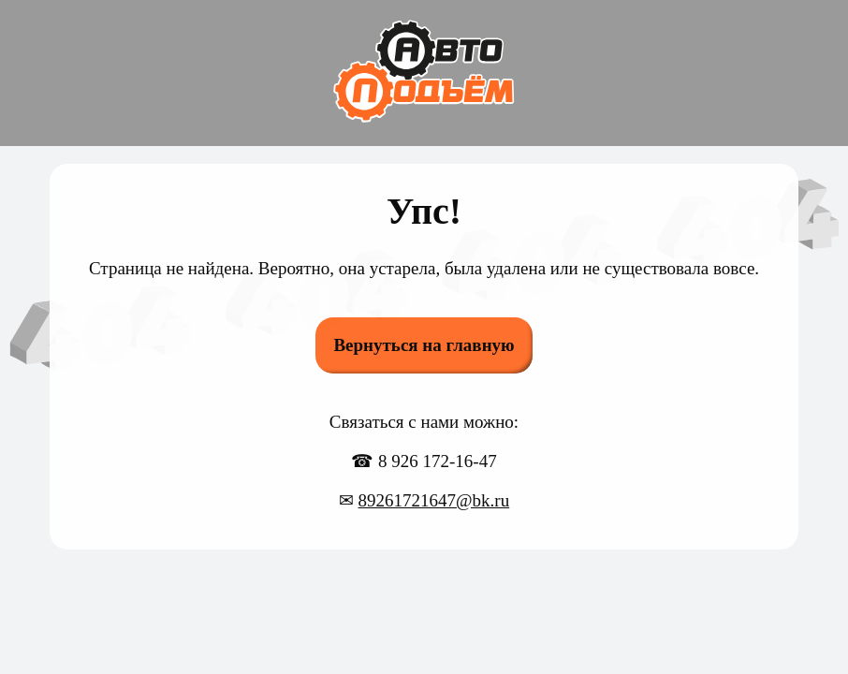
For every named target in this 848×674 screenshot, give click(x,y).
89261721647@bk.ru (434, 500)
